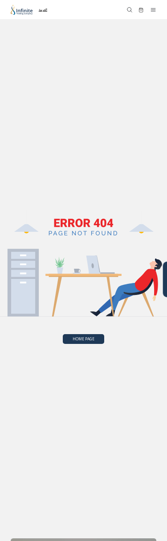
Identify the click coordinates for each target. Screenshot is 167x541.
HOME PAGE (83, 338)
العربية (43, 9)
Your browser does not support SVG (83, 272)
